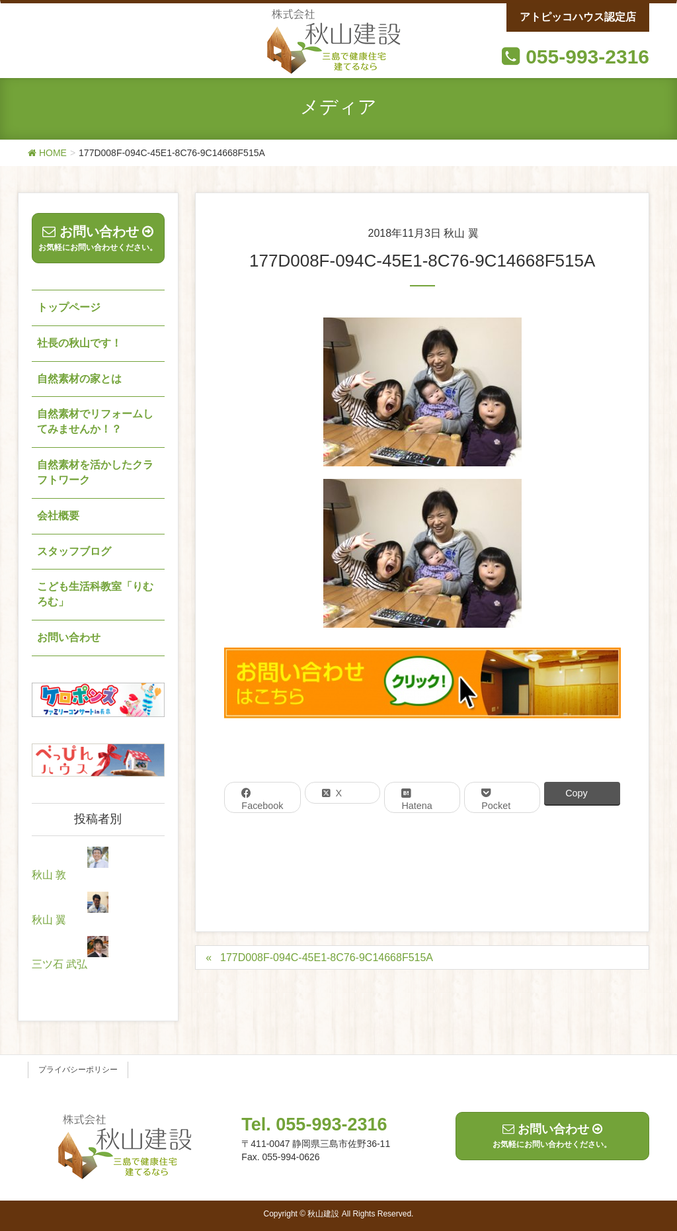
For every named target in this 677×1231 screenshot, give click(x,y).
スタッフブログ (74, 551)
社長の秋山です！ (79, 343)
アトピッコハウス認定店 (578, 16)
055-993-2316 (587, 56)
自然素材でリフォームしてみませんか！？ (95, 421)
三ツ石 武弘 (59, 964)
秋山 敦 (49, 874)
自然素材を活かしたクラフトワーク (95, 472)
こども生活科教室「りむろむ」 (95, 594)
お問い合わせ (68, 637)
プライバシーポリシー (78, 1069)
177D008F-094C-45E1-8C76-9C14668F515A (326, 957)
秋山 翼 (49, 919)
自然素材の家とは (79, 378)
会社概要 (58, 515)
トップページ (68, 307)
